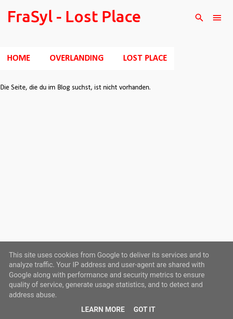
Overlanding (77, 58)
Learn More (102, 309)
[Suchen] (199, 17)
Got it (144, 309)
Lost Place (145, 58)
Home (18, 58)
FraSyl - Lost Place (74, 16)
